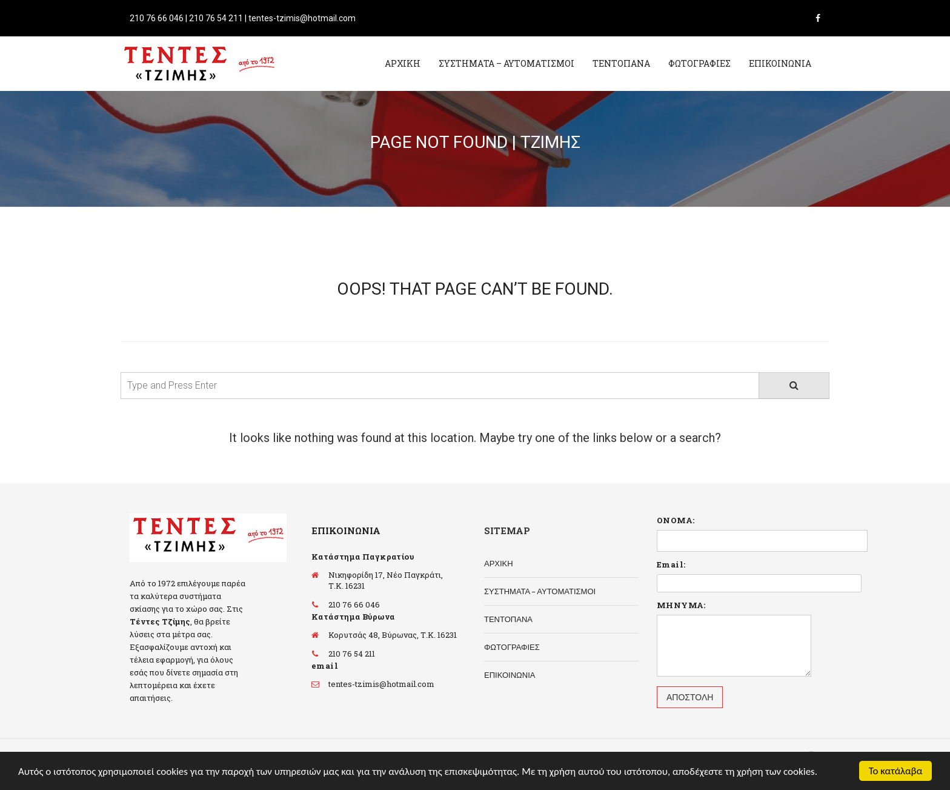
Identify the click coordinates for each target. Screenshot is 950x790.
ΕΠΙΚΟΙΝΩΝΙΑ (780, 63)
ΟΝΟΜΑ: (675, 520)
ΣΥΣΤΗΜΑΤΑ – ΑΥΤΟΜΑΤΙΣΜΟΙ (506, 63)
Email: (671, 564)
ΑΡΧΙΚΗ (402, 63)
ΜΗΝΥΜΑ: (681, 605)
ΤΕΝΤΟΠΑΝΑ (621, 63)
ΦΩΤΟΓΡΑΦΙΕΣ (699, 63)
